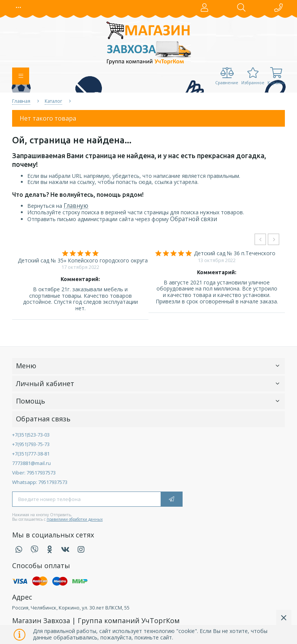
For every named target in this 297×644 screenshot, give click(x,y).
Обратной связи (193, 219)
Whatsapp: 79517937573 (39, 482)
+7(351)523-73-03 (31, 434)
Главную (76, 206)
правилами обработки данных (75, 519)
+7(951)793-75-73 (31, 444)
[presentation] (260, 239)
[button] (18, 7)
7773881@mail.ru (31, 463)
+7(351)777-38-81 (31, 453)
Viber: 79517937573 (34, 472)
